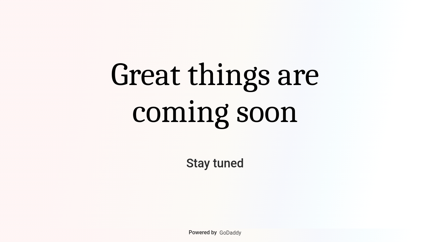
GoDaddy (230, 233)
